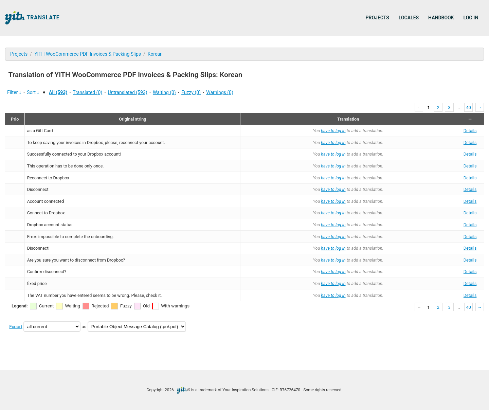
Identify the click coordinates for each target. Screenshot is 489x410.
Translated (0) (87, 92)
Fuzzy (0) (191, 92)
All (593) (58, 92)
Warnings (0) (219, 92)
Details (470, 130)
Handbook (441, 17)
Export (15, 326)
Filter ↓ (14, 92)
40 (468, 107)
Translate (32, 17)
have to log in (333, 130)
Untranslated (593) (127, 92)
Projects (377, 17)
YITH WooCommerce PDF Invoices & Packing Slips (87, 54)
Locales (409, 17)
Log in (471, 17)
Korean (155, 54)
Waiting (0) (164, 92)
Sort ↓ (33, 92)
